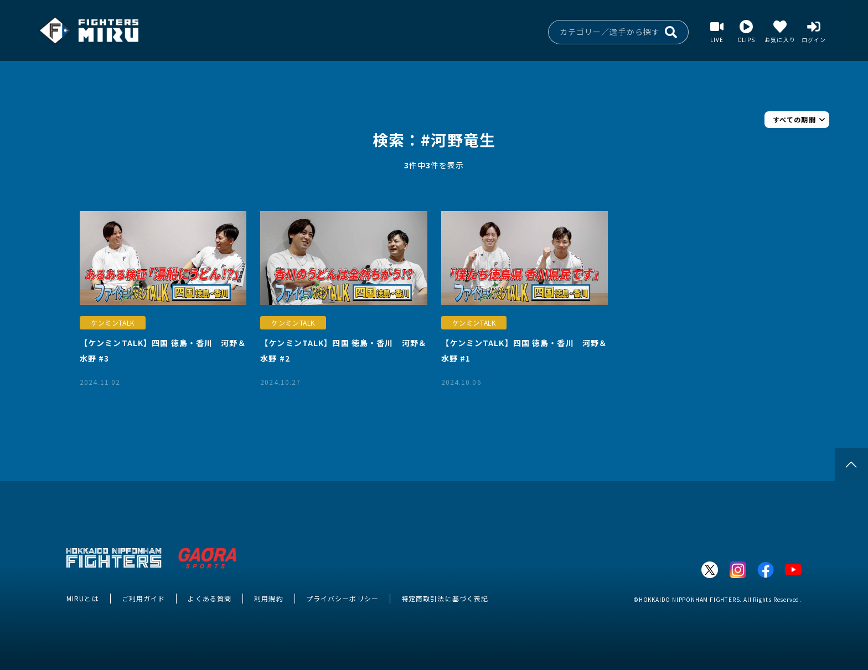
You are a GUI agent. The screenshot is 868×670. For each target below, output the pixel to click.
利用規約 (268, 598)
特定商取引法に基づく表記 (444, 598)
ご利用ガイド (144, 598)
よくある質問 (209, 598)
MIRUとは (82, 598)
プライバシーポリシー (342, 598)
